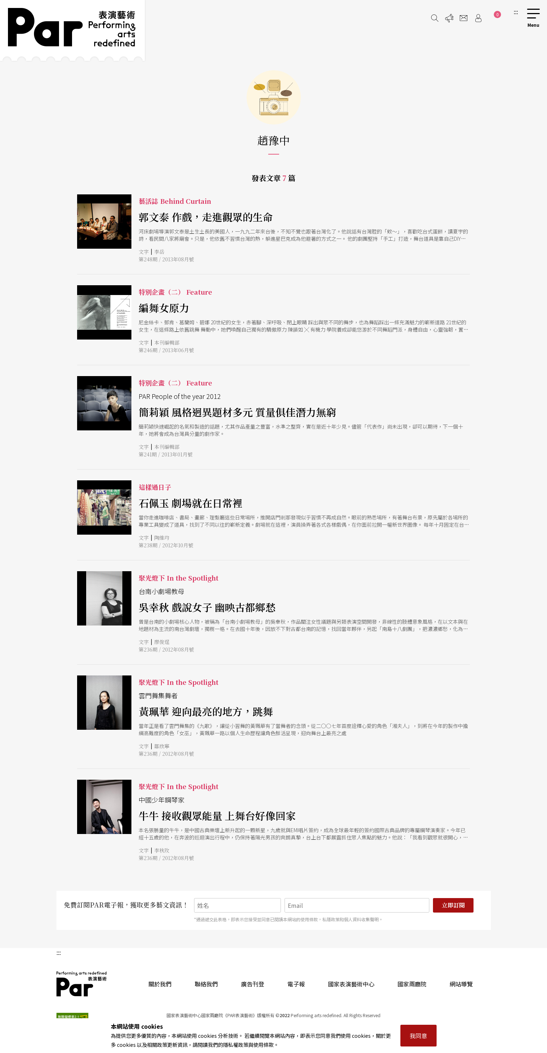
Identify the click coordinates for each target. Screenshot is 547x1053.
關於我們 (160, 984)
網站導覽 (461, 984)
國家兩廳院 (411, 984)
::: (516, 11)
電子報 (296, 984)
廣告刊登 (252, 984)
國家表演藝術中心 (351, 984)
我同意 (418, 1035)
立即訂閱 (453, 905)
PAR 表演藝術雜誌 (81, 984)
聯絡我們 (206, 984)
